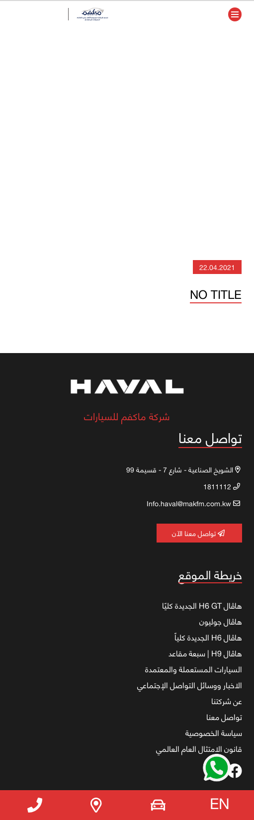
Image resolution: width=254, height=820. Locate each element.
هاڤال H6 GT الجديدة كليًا (202, 605)
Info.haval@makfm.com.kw (193, 503)
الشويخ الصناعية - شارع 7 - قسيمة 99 (183, 469)
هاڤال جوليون (220, 621)
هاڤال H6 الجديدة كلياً (208, 637)
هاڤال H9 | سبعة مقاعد (205, 653)
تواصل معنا (224, 717)
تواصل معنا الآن (198, 533)
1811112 (221, 486)
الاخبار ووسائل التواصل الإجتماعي (189, 685)
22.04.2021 (217, 267)
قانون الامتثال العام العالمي (199, 748)
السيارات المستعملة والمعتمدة (193, 669)
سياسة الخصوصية (213, 732)
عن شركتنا (226, 701)
